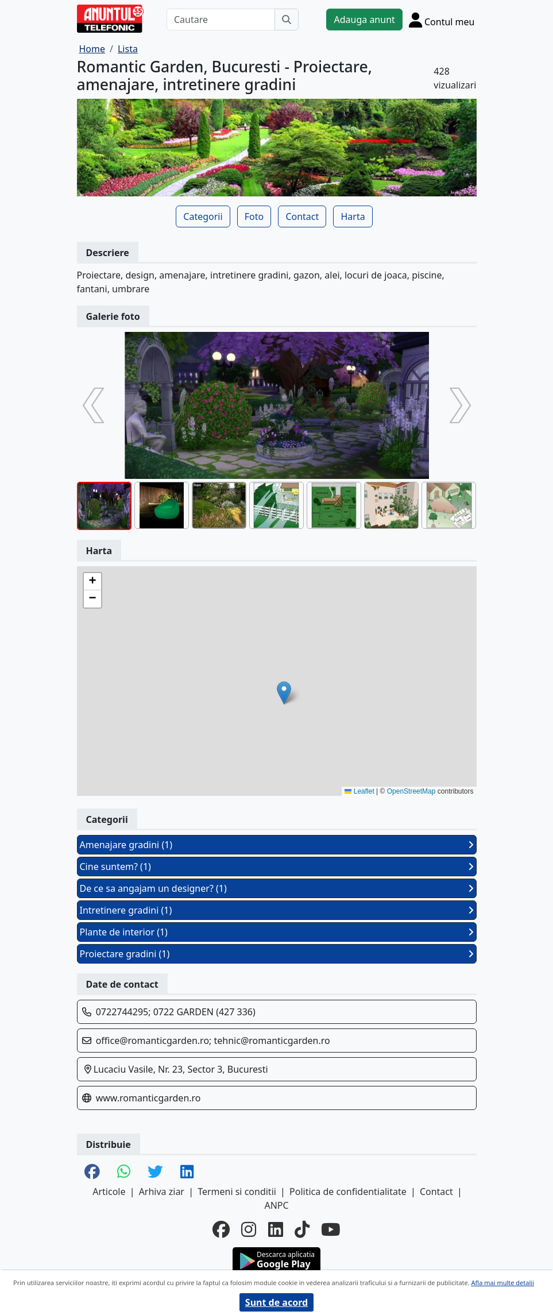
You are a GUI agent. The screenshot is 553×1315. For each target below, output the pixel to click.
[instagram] (248, 1230)
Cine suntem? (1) (277, 866)
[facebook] (221, 1230)
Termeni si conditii (237, 1191)
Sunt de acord (276, 1302)
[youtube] (331, 1230)
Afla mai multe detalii (502, 1282)
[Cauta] (286, 19)
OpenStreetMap (411, 791)
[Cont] (441, 20)
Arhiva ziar (161, 1191)
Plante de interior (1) (277, 932)
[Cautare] (221, 19)
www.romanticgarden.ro (148, 1098)
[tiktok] (302, 1230)
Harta (353, 216)
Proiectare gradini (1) (277, 953)
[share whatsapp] (124, 1172)
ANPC (276, 1205)
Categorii (202, 216)
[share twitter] (155, 1172)
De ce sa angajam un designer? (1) (277, 888)
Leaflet (359, 791)
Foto (254, 216)
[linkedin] (275, 1230)
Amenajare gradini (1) (277, 844)
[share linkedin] (187, 1172)
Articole (108, 1191)
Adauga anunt (364, 19)
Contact (302, 216)
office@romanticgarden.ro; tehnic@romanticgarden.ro (213, 1040)
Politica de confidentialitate (348, 1191)
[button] (284, 693)
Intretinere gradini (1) (277, 910)
